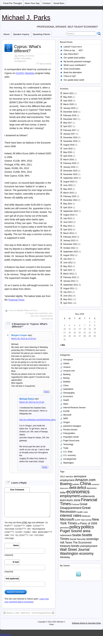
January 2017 (69, 134)
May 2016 (67, 152)
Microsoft (67, 415)
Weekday (30, 73)
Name (16, 545)
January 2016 (69, 167)
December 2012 (70, 244)
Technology (68, 444)
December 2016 (70, 137)
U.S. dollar (68, 452)
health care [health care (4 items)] (82, 512)
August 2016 (68, 145)
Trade (65, 448)
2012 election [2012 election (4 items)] (66, 476)
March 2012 (68, 274)
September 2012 (70, 251)
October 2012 (69, 248)
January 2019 (69, 108)
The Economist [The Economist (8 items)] (82, 542)
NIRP (65, 418)
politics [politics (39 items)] (87, 527)
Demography (69, 393)
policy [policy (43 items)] (75, 527)
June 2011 (68, 296)
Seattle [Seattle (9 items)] (76, 535)
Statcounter (5, 634)
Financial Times (16, 299)
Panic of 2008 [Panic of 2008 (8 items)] (88, 523)
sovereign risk (47, 319)
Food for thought (12, 3)
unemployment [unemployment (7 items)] (88, 545)
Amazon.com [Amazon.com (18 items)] (85, 480)
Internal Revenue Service (74, 407)
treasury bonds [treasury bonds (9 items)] (69, 546)
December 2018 (70, 112)
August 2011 (68, 288)
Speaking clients (41, 34)
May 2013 (67, 226)
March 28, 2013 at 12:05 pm (23, 338)
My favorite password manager (77, 61)
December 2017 (70, 119)
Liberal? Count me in (73, 47)
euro (50, 313)
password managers (72, 426)
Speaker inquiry (21, 34)
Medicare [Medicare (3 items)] (86, 516)
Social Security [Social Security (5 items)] (78, 539)
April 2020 (67, 101)
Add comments (45, 64)
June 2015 (68, 185)
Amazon (67, 367)
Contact (47, 3)
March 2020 (68, 104)
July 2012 (67, 259)
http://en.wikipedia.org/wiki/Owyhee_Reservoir (39, 420)
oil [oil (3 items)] (78, 524)
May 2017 (67, 123)
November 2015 (70, 174)
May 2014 (67, 204)
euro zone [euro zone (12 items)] (73, 500)
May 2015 (67, 189)
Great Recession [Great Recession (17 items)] (75, 509)
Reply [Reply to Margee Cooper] (46, 391)
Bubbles (66, 382)
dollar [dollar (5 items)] (63, 492)
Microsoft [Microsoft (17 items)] (67, 519)
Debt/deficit (68, 389)
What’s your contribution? (75, 65)
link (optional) (12, 578)
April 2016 (67, 156)
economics (43, 313)
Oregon (66, 422)
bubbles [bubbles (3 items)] (75, 484)
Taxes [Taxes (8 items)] (68, 542)
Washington (68, 463)
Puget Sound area (71, 440)
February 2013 (69, 237)
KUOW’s (20, 73)
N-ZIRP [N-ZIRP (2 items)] (77, 520)
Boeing (66, 378)
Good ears (58, 3)
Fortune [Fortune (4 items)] (75, 504)
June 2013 (68, 222)
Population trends (71, 437)
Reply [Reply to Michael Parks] (44, 467)
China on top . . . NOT (73, 50)
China (65, 385)
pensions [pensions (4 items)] (64, 527)
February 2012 (69, 277)
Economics (30, 56)
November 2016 (70, 141)
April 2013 (67, 229)
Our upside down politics (74, 58)
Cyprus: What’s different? (27, 48)
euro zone (35, 316)
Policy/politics (26, 58)
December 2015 (70, 171)
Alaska (66, 363)
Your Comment (17, 490)
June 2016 (68, 148)
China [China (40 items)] (85, 483)
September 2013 (70, 211)
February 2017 (69, 130)
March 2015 (68, 193)
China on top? (70, 76)
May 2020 (67, 97)
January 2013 (69, 240)
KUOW (17, 58)
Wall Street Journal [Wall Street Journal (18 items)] (74, 549)
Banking (21, 56)
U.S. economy (69, 455)
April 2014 (67, 207)
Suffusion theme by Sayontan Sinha (86, 623)
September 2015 (70, 178)
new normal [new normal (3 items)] (86, 520)
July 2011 (67, 292)
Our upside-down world (74, 80)
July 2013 (67, 218)
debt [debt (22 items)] (72, 488)
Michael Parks (22, 310)
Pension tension (70, 429)
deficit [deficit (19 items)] (81, 488)
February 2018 (69, 115)
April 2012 (67, 270)
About (6, 34)
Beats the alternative (73, 72)
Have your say (32, 3)
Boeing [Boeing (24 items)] (66, 484)
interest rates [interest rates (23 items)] (70, 515)
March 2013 (68, 233)
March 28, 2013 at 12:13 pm (31, 402)
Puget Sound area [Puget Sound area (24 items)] (75, 531)
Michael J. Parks (26, 17)
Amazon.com (69, 371)
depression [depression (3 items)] (92, 488)
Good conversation (72, 69)
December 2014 (70, 200)
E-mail (16, 562)
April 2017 (67, 126)
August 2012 (68, 255)
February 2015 (69, 196)
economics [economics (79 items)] (78, 491)
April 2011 (67, 303)
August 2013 (68, 215)
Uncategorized (20, 61)
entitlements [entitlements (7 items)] (87, 496)
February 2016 (69, 163)
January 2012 (69, 281)
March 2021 (68, 93)
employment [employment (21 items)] (70, 496)
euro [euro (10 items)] (63, 500)
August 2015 (68, 181)
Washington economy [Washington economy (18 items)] (77, 553)
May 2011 (67, 299)
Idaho (65, 404)
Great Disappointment (43, 612)
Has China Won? (71, 54)
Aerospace (68, 359)
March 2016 (68, 159)
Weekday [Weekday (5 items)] (65, 557)
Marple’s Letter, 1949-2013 (16, 612)
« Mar (62, 345)
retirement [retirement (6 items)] (66, 535)
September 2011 (70, 285)
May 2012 (67, 266)
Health (66, 400)
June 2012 (68, 262)
